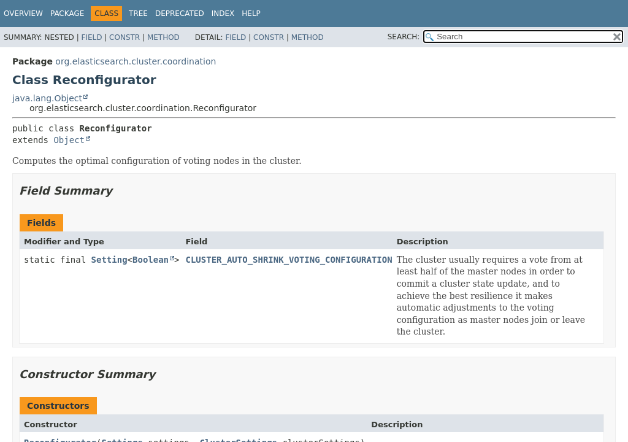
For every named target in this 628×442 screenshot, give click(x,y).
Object (69, 140)
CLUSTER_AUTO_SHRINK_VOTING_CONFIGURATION (288, 260)
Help (251, 13)
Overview (23, 13)
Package (67, 13)
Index (223, 13)
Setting (109, 260)
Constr (124, 37)
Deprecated (179, 13)
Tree (138, 13)
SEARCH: (404, 37)
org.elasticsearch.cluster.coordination (135, 61)
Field (91, 37)
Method (163, 37)
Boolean (150, 260)
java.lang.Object (47, 98)
